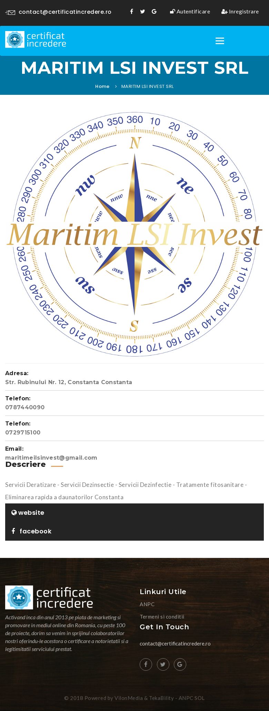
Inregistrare (240, 11)
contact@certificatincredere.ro (58, 12)
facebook (31, 531)
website (27, 512)
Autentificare (190, 11)
